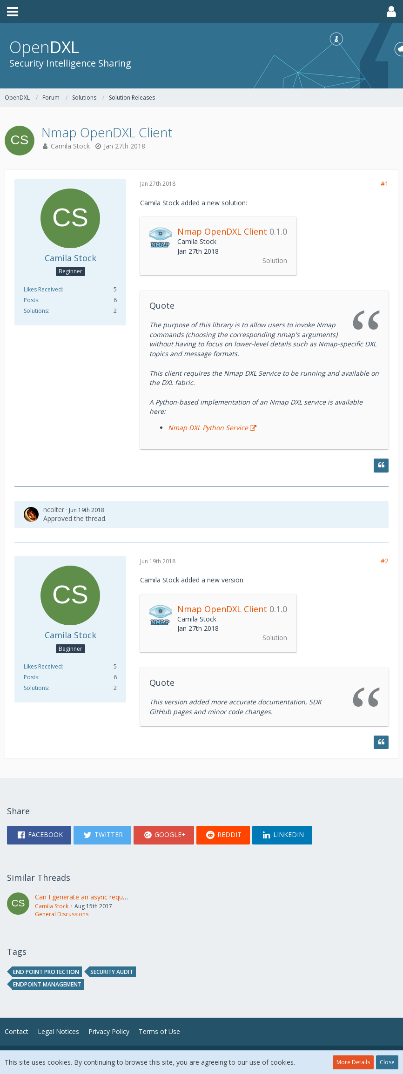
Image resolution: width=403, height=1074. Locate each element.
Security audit (111, 972)
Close (387, 1062)
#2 (385, 560)
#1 (385, 183)
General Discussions (61, 914)
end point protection (46, 972)
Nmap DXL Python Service (208, 427)
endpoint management (47, 984)
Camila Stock (70, 146)
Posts (31, 300)
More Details (353, 1062)
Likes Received (43, 289)
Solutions (36, 311)
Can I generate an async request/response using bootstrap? (125, 896)
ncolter (53, 509)
